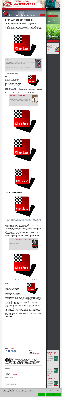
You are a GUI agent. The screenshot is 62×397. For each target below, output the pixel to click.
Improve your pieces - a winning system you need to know (22, 239)
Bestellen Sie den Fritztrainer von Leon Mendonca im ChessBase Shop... (23, 343)
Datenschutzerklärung (32, 391)
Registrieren (15, 374)
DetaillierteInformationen (41, 394)
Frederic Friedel (12, 358)
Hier (46, 390)
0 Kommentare (39, 22)
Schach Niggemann (36, 353)
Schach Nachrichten (17, 15)
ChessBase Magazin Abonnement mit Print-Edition (52, 45)
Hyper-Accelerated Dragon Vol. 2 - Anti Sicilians (51, 365)
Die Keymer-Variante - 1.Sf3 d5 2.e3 (17, 95)
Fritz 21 (7, 59)
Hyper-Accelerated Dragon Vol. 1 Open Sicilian (51, 353)
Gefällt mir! (35, 22)
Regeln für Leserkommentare (10, 369)
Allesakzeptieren (57, 394)
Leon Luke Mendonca (11, 348)
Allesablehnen (49, 394)
